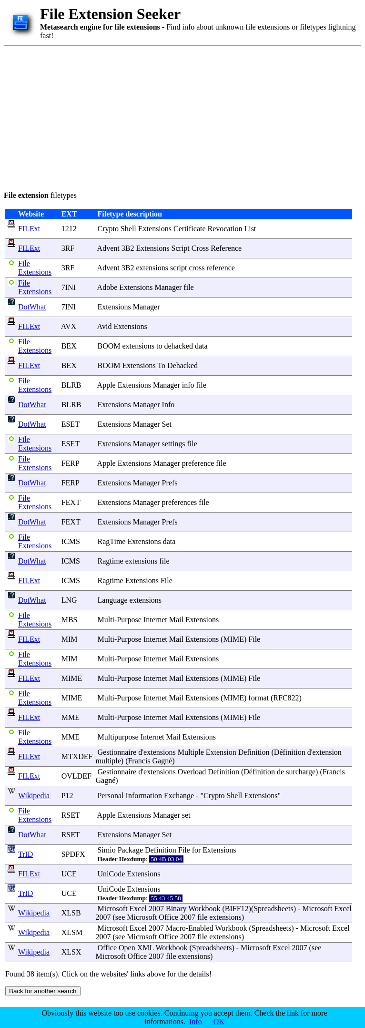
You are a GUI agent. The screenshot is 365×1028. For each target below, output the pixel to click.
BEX (69, 346)
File (166, 580)
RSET (70, 815)
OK (218, 1022)
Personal (110, 796)
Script (181, 248)
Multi (105, 620)
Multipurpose (117, 737)
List (250, 229)
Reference (226, 248)
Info (168, 405)
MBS (69, 620)
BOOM (108, 346)
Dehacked (182, 365)
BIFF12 (237, 909)
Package (130, 850)
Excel (138, 909)
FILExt (29, 229)
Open (127, 948)
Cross (200, 248)
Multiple (191, 752)
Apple (106, 385)
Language (112, 600)
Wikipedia (34, 796)
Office (168, 917)
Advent (108, 248)
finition (294, 752)
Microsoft (112, 909)
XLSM (71, 932)
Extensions (155, 229)
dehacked (178, 346)
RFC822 (286, 698)
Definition (254, 752)
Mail (176, 620)
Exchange (179, 796)
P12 (67, 796)
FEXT (71, 502)
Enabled (200, 928)
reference (220, 268)
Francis (139, 761)
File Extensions (34, 267)
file (188, 287)
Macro (176, 928)
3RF (68, 248)
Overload (192, 772)
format (258, 698)
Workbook (204, 909)
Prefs (170, 483)
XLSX (71, 952)
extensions (152, 268)
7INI (68, 287)
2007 (156, 909)
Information (144, 796)
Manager (168, 287)
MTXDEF (77, 756)
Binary (176, 909)
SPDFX (73, 854)
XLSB (71, 913)
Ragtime (110, 561)
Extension (221, 752)
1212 (69, 229)
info (188, 385)
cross (196, 268)
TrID (25, 854)
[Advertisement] (132, 117)
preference (198, 463)
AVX (69, 326)
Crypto (107, 229)
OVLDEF (76, 776)
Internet (155, 620)
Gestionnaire (116, 752)
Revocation (225, 229)
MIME (233, 639)
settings (173, 444)
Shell (128, 229)
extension (327, 752)
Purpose (129, 620)
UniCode (111, 874)
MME (70, 717)
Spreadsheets (273, 909)
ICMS (70, 541)
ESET (70, 424)
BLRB (71, 385)
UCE (69, 874)
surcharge (300, 772)
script (178, 268)
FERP (70, 463)
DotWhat (32, 307)
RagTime (111, 541)
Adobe (107, 287)
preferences (179, 502)
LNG (69, 600)
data (201, 346)
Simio (106, 850)
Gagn (160, 761)
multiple (108, 761)
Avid (104, 326)
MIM (69, 639)
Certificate (189, 229)
